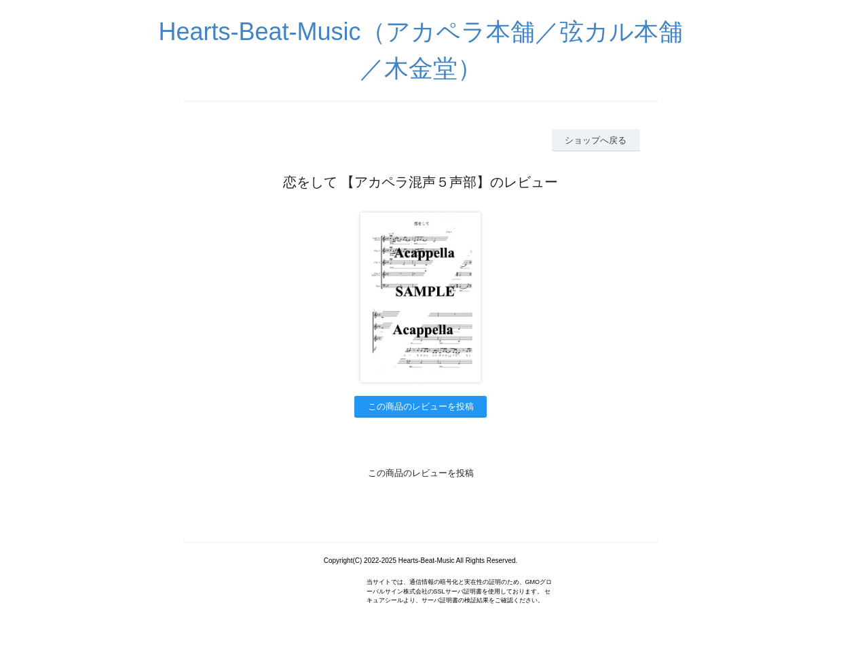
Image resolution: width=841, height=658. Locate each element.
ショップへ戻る (596, 140)
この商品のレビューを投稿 (421, 406)
